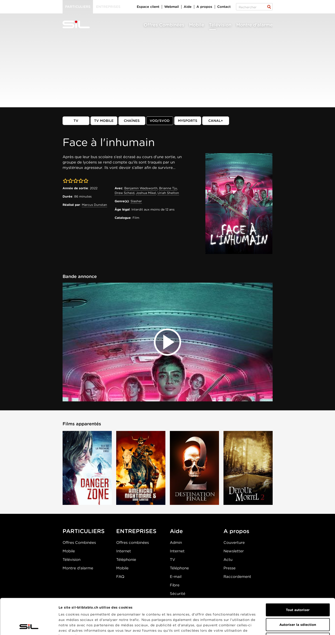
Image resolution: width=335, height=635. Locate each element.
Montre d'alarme (254, 25)
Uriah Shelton (168, 193)
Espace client (148, 7)
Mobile (196, 25)
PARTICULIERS (84, 531)
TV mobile (104, 121)
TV (76, 121)
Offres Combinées (164, 25)
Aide (188, 7)
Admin (176, 542)
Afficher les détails (251, 626)
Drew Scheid (124, 193)
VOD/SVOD (160, 121)
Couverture (234, 542)
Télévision (220, 25)
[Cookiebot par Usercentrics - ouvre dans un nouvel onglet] (28, 626)
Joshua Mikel (146, 193)
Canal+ (215, 121)
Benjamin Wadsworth (141, 188)
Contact (224, 7)
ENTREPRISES (136, 531)
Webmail (171, 7)
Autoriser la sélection (297, 591)
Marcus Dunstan (94, 205)
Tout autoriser (298, 576)
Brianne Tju (168, 188)
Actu (227, 559)
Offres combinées (132, 542)
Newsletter (233, 551)
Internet (123, 551)
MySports (187, 121)
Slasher (136, 201)
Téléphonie (126, 559)
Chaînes (132, 121)
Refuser (297, 606)
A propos (204, 7)
